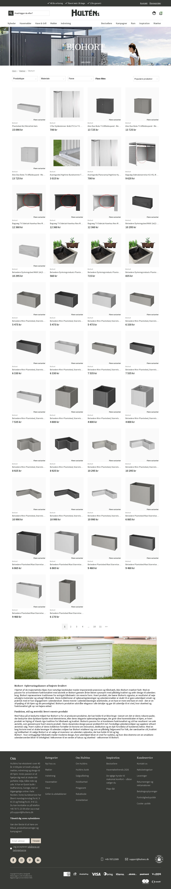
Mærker (22, 70)
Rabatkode (81, 793)
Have (47, 787)
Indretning (50, 775)
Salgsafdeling (82, 775)
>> (106, 626)
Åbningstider (155, 3)
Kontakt (144, 3)
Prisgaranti (81, 787)
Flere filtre (101, 79)
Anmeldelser (82, 799)
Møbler (48, 769)
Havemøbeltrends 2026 (117, 769)
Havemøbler (51, 781)
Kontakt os (142, 763)
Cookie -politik (144, 803)
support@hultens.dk (23, 812)
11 (100, 626)
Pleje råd (110, 788)
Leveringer (142, 775)
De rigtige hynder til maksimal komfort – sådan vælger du (119, 779)
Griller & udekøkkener (55, 793)
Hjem (14, 70)
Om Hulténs (81, 763)
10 (94, 626)
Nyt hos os (50, 763)
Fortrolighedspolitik (146, 797)
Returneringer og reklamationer (145, 783)
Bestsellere (111, 763)
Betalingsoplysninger (147, 791)
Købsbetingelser (145, 769)
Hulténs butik (82, 769)
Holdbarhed (81, 781)
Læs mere (85, 61)
